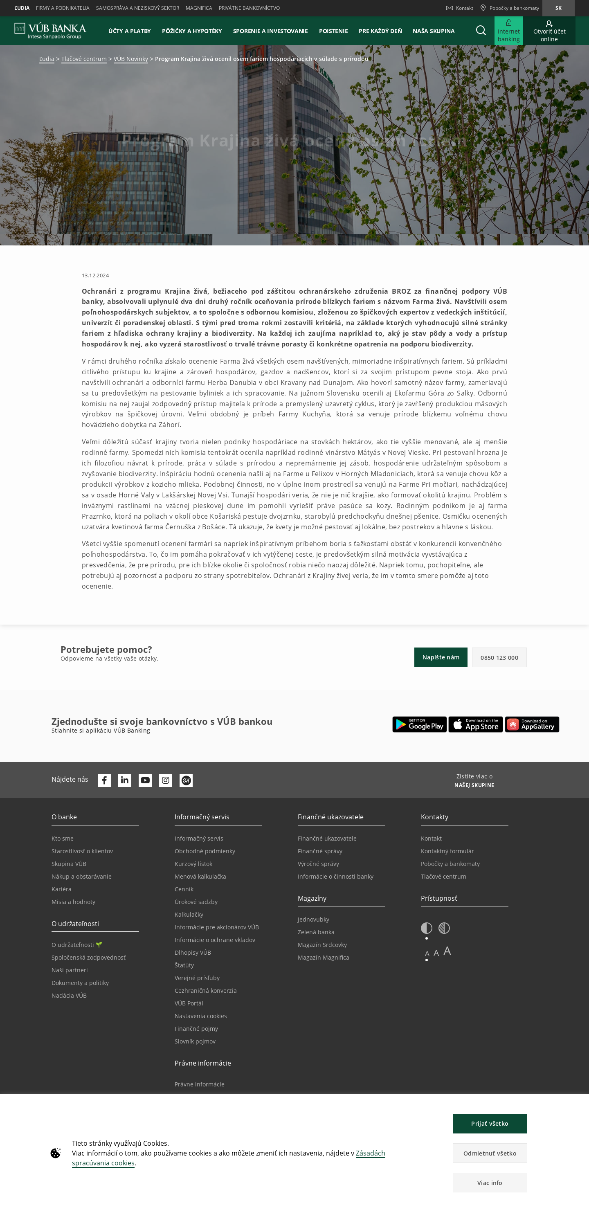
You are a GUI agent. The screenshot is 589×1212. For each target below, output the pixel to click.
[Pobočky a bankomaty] (509, 8)
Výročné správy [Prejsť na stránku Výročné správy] (318, 864)
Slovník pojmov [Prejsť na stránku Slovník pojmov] (195, 1041)
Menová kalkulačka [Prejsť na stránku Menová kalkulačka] (200, 876)
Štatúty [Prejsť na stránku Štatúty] (184, 965)
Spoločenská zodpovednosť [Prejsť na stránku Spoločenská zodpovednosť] (89, 957)
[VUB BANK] (50, 30)
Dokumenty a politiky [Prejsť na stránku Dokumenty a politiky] (80, 983)
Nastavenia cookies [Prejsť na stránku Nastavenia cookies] (201, 1016)
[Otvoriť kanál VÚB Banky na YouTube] (145, 780)
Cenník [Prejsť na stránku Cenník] (184, 889)
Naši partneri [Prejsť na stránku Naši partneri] (70, 970)
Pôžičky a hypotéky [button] (192, 31)
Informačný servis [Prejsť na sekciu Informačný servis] (199, 838)
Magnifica (199, 7)
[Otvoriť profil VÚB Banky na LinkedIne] (124, 780)
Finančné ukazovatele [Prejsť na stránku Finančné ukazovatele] (327, 838)
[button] (481, 30)
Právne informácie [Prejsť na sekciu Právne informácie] (200, 1084)
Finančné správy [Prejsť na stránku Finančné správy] (320, 851)
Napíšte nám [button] (441, 657)
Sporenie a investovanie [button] (270, 31)
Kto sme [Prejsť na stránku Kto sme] (63, 838)
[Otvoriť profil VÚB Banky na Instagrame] (165, 780)
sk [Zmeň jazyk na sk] (558, 7)
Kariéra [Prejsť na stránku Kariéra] (62, 889)
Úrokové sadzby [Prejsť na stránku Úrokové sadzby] (196, 902)
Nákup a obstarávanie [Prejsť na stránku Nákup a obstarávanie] (82, 876)
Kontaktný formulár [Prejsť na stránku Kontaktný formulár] (447, 851)
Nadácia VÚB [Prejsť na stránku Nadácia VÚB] (69, 995)
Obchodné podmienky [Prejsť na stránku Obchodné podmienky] (205, 851)
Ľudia (21, 7)
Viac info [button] (490, 1183)
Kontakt (459, 7)
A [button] (427, 953)
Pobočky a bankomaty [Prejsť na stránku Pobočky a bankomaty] (450, 864)
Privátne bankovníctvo (249, 7)
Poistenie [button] (333, 31)
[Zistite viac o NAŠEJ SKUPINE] (471, 786)
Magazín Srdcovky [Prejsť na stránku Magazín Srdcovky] (322, 945)
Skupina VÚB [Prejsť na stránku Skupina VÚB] (69, 864)
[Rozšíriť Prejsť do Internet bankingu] (509, 30)
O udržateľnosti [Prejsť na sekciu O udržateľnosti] (77, 945)
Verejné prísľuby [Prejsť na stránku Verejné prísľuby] (197, 978)
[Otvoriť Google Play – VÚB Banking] (419, 724)
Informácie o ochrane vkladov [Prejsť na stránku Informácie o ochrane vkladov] (215, 940)
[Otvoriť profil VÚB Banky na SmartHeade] (186, 780)
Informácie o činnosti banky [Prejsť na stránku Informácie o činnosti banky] (335, 876)
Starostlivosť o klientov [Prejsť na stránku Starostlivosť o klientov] (82, 851)
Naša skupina (433, 31)
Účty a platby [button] (129, 31)
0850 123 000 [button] (499, 657)
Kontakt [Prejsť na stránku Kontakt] (431, 838)
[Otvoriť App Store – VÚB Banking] (476, 724)
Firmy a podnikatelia (63, 7)
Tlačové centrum (84, 59)
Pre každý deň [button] (380, 31)
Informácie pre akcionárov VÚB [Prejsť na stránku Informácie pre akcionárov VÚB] (217, 927)
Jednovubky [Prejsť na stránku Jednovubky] (313, 919)
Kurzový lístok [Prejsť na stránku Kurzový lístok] (193, 864)
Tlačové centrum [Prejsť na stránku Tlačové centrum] (443, 876)
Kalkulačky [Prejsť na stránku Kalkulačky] (189, 914)
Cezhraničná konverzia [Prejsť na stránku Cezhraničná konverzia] (206, 990)
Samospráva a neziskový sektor (137, 7)
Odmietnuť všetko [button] (490, 1153)
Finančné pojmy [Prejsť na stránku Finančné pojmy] (196, 1028)
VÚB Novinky (131, 59)
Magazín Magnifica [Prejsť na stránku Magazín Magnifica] (323, 957)
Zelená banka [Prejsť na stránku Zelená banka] (316, 932)
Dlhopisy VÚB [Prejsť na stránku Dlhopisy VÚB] (193, 952)
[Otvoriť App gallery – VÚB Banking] (532, 724)
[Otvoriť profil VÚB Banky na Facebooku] (104, 780)
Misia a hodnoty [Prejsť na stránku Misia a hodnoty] (73, 902)
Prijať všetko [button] (489, 1123)
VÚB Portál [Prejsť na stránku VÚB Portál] (189, 1003)
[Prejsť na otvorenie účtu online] (549, 30)
